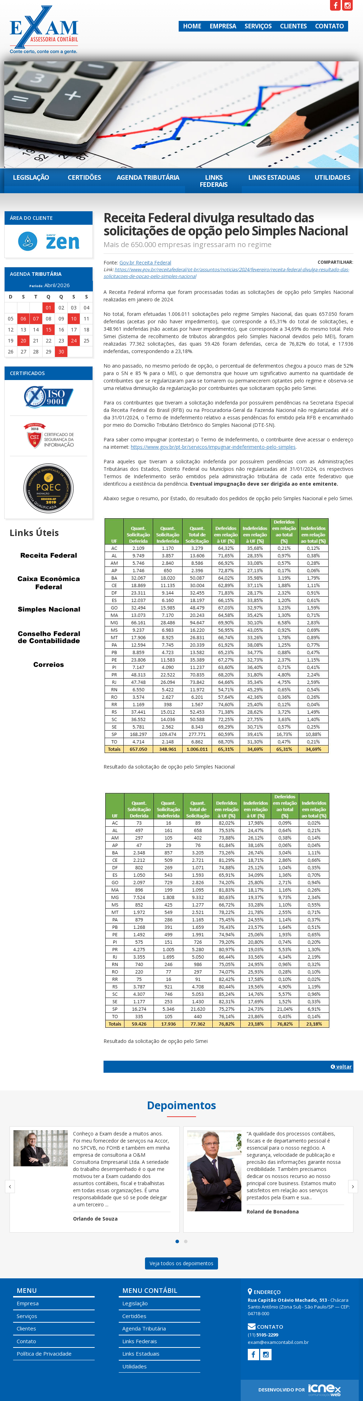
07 (36, 318)
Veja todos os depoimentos (181, 1263)
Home (192, 26)
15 (48, 329)
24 (74, 340)
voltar (341, 1066)
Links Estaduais (274, 177)
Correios (48, 664)
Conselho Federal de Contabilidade (48, 637)
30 (61, 351)
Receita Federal (48, 555)
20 (23, 340)
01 (48, 307)
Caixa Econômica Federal (48, 582)
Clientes (293, 26)
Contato (329, 26)
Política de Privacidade (44, 1353)
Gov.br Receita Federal (145, 262)
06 (23, 318)
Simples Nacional (48, 610)
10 (74, 318)
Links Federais (213, 181)
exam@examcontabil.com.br (278, 1342)
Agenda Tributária (148, 177)
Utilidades (332, 177)
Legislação (31, 177)
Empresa (223, 26)
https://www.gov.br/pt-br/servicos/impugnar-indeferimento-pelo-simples (213, 446)
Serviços (258, 26)
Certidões (84, 177)
